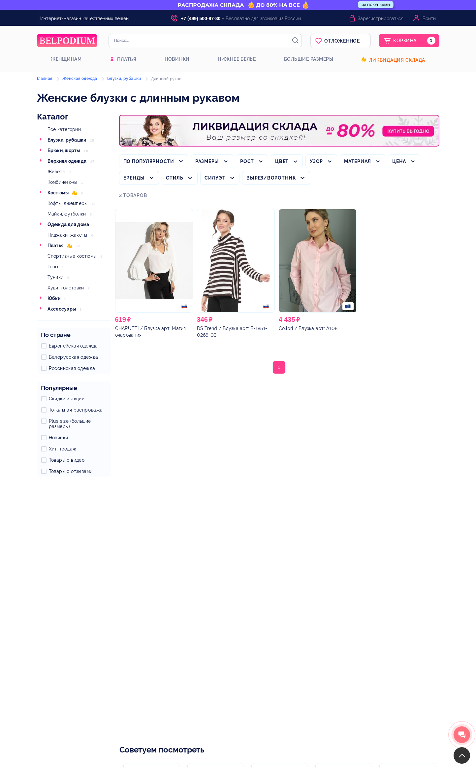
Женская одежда (79, 78)
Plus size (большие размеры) (70, 423)
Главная (44, 78)
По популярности (148, 161)
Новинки (177, 59)
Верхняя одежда (67, 161)
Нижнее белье (237, 59)
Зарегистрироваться (380, 18)
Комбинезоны (63, 182)
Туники (56, 277)
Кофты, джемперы (68, 203)
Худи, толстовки (66, 287)
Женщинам (66, 59)
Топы (53, 266)
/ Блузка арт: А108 (308, 328)
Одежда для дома (68, 224)
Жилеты (57, 171)
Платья (127, 59)
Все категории (64, 129)
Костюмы (58, 192)
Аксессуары (62, 309)
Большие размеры (308, 59)
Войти (429, 18)
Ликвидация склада (397, 60)
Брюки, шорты (64, 150)
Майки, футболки (67, 214)
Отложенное (342, 41)
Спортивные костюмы (72, 256)
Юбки (54, 298)
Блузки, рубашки (67, 140)
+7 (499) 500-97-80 (200, 18)
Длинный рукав (166, 79)
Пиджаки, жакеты (67, 235)
